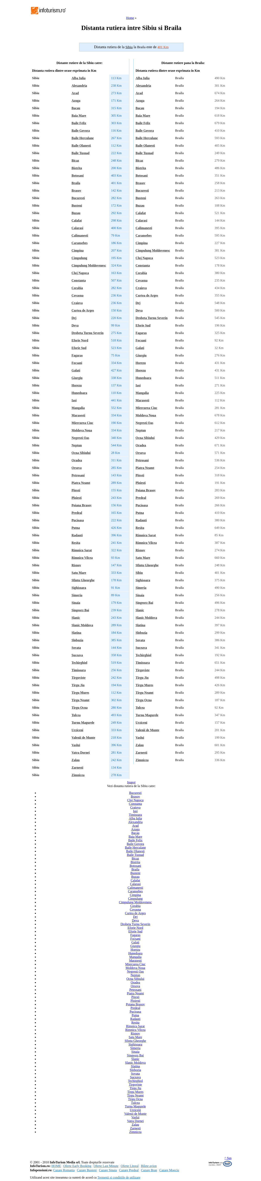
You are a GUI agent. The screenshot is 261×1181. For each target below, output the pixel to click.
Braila (76, 183)
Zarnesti (77, 767)
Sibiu (139, 572)
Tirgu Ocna (80, 707)
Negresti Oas (80, 438)
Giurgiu (77, 378)
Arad (75, 93)
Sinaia (76, 602)
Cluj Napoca (80, 273)
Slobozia (77, 640)
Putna (76, 527)
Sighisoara (79, 587)
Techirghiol (79, 662)
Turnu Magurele (83, 722)
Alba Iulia (79, 78)
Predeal (77, 512)
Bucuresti (78, 198)
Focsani (77, 363)
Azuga (76, 100)
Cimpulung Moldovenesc (89, 265)
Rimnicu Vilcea (82, 557)
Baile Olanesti (81, 145)
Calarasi (77, 228)
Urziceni (77, 730)
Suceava (77, 655)
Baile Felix (79, 123)
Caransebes (80, 243)
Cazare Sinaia (108, 1170)
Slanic (76, 617)
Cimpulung (79, 258)
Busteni (77, 205)
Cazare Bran (149, 1170)
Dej (74, 318)
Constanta (79, 280)
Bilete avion (149, 1166)
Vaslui (76, 745)
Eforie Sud (79, 348)
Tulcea (76, 715)
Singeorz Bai (80, 610)
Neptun (77, 445)
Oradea (77, 460)
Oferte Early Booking (77, 1166)
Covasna (77, 295)
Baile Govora (81, 130)
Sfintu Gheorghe (83, 580)
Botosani (78, 175)
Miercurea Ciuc (82, 423)
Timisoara (79, 670)
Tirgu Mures (80, 692)
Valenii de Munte (83, 737)
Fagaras (77, 355)
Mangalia (78, 408)
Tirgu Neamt (80, 700)
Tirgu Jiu (78, 685)
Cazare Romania (64, 1170)
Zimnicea (78, 775)
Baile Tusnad (81, 153)
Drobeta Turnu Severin (88, 333)
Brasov (76, 190)
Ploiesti (77, 497)
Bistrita (77, 168)
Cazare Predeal (129, 1170)
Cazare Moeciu (169, 1170)
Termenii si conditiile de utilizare (118, 1177)
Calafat (77, 220)
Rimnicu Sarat (82, 550)
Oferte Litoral (130, 1166)
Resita (76, 542)
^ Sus (228, 1158)
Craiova (77, 303)
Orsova (77, 467)
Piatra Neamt (81, 482)
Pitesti (76, 490)
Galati (76, 370)
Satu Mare (79, 572)
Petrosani (78, 475)
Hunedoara (79, 393)
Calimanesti (80, 235)
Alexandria (79, 85)
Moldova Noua (82, 430)
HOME (56, 1166)
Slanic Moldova (82, 625)
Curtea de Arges (83, 310)
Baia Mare (79, 115)
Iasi (74, 400)
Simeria (77, 595)
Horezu (77, 385)
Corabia (77, 288)
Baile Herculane (83, 138)
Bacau (76, 108)
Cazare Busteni (87, 1170)
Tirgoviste (79, 677)
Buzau (76, 213)
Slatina (76, 632)
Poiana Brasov (82, 505)
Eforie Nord (80, 340)
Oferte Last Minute (106, 1166)
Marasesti (78, 415)
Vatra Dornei (81, 752)
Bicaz (75, 160)
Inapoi (131, 782)
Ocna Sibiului (81, 452)
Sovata (76, 647)
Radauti (77, 535)
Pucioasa (78, 520)
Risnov (76, 565)
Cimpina (78, 250)
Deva (75, 325)
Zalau (76, 760)
